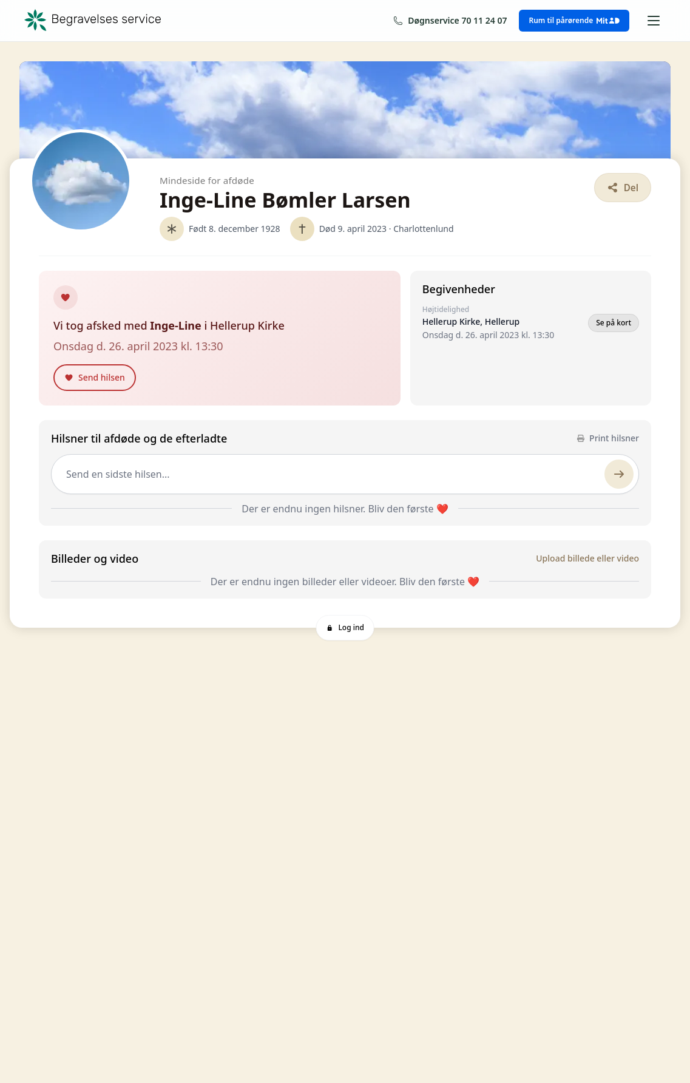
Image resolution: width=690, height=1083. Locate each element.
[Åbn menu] (653, 20)
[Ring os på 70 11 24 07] (450, 21)
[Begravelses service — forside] (92, 20)
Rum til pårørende (574, 20)
